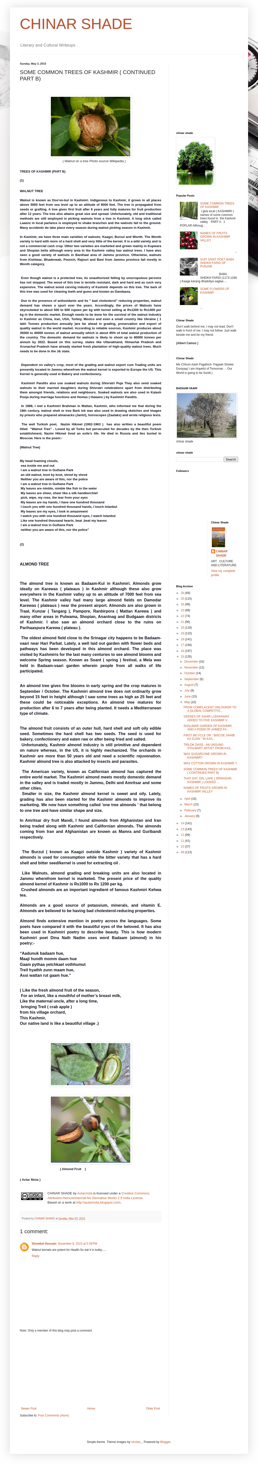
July (187, 690)
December (191, 661)
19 (183, 633)
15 (183, 656)
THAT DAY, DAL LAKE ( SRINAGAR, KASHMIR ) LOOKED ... (208, 780)
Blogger (165, 1442)
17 (183, 645)
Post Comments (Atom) (53, 1415)
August (189, 685)
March (189, 804)
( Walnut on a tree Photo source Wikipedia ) (73, 161)
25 (183, 598)
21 (183, 622)
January (190, 816)
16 (183, 651)
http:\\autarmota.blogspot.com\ (98, 1202)
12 (183, 835)
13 (183, 829)
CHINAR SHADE (76, 24)
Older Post (153, 1408)
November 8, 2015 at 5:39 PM (77, 1243)
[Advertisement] (90, 1370)
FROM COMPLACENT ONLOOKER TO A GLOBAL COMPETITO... (210, 709)
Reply (35, 1256)
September (192, 679)
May (187, 702)
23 (183, 610)
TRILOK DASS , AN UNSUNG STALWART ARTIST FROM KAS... (208, 746)
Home (91, 1408)
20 (183, 627)
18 (183, 639)
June (188, 696)
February (190, 810)
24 (183, 604)
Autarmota (84, 1193)
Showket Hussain (44, 1243)
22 (183, 616)
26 (183, 593)
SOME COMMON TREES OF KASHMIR (217, 205)
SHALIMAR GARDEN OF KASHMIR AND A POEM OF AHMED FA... (208, 727)
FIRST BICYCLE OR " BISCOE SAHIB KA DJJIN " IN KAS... (209, 737)
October (190, 673)
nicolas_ (136, 1442)
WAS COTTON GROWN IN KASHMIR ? (210, 763)
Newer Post (28, 1408)
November (191, 667)
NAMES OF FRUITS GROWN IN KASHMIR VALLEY (215, 236)
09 (183, 852)
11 (183, 841)
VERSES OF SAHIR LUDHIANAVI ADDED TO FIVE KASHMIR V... (206, 718)
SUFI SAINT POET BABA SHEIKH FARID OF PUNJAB (217, 263)
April (187, 798)
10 (183, 846)
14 (183, 823)
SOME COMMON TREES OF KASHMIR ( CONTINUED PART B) (210, 771)
